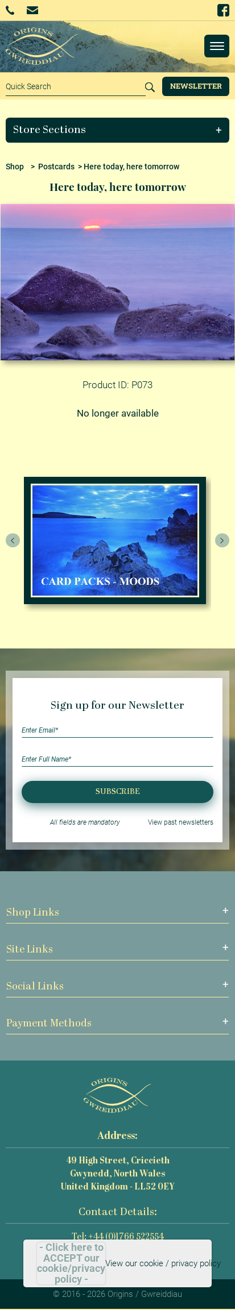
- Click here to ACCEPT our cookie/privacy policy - (71, 1263)
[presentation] (13, 540)
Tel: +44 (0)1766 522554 (118, 1237)
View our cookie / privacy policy (163, 1263)
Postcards (56, 166)
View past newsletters (180, 822)
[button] (118, 130)
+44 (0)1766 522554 (10, 10)
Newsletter (196, 85)
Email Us (32, 10)
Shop (15, 166)
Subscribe (118, 792)
